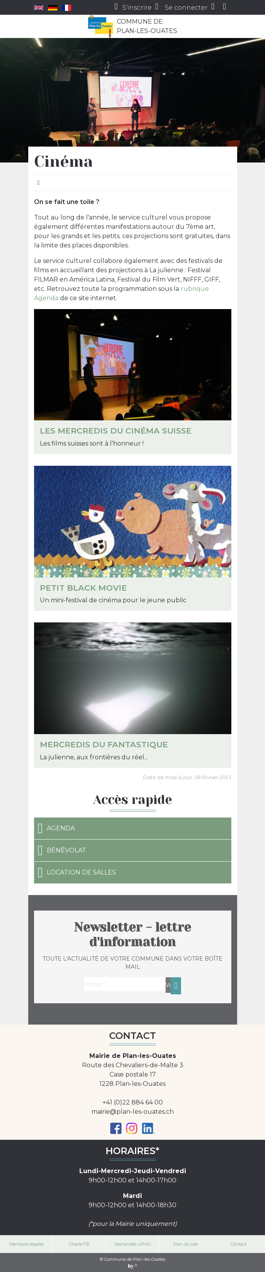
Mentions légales (26, 1244)
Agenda (56, 828)
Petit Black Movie (83, 588)
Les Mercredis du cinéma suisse (115, 431)
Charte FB (79, 1244)
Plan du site (185, 1244)
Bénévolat (62, 850)
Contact (238, 1244)
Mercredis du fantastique (104, 744)
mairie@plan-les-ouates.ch (132, 1111)
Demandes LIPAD (132, 1244)
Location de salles (77, 873)
